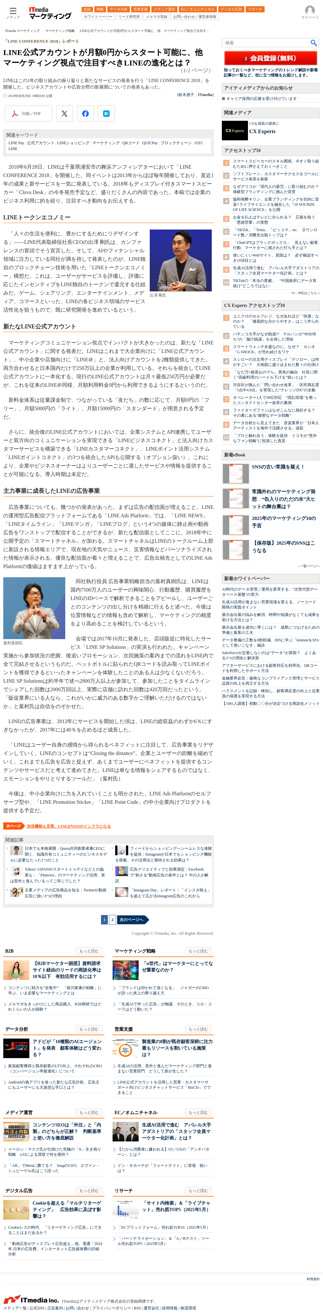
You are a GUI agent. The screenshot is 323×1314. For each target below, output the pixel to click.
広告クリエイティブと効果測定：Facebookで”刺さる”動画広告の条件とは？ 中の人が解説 (162, 875)
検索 (314, 42)
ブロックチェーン (176, 143)
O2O (198, 143)
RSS (137, 1308)
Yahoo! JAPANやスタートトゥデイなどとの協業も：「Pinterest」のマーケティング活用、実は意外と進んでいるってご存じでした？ (57, 875)
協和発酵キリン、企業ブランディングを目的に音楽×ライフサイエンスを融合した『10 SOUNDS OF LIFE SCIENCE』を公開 (276, 204)
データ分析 (16, 1029)
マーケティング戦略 (135, 951)
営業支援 (124, 1029)
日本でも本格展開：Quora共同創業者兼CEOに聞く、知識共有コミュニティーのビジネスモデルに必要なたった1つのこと (58, 854)
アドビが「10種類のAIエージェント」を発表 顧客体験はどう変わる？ (67, 1048)
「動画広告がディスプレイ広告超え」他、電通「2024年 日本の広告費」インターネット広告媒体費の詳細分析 (55, 1248)
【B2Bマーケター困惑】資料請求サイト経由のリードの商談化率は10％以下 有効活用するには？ (67, 970)
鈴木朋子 (186, 94)
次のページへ (131, 919)
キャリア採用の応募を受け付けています (261, 98)
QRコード (131, 143)
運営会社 (151, 1308)
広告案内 (55, 1308)
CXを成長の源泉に (264, 123)
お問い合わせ (77, 1308)
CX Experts (262, 131)
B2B (9, 951)
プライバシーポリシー (111, 1308)
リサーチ (124, 1190)
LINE (12, 149)
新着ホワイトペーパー (247, 578)
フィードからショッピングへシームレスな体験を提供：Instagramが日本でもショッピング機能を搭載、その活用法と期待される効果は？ (163, 854)
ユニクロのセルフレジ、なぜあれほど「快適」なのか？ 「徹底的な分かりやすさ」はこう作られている (276, 321)
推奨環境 (188, 1308)
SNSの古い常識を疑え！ (278, 466)
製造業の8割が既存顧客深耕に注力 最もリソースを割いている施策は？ (179, 1048)
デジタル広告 (19, 1190)
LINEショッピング (73, 143)
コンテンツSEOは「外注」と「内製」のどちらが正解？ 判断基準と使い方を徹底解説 (67, 1131)
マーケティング (106, 143)
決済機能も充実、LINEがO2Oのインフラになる (69, 826)
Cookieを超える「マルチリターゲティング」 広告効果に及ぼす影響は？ (67, 1210)
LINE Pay (16, 143)
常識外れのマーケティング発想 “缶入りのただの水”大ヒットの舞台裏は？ (283, 499)
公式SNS (36, 1308)
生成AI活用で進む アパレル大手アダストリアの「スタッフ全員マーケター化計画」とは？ (176, 1131)
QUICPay (150, 143)
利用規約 (313, 1279)
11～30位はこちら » (305, 293)
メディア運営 (19, 1112)
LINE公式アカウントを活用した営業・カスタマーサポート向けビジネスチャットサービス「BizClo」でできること (164, 1087)
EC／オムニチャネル (136, 1112)
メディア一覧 (15, 1308)
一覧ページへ (310, 566)
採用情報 (169, 1308)
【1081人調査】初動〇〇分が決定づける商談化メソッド (271, 703)
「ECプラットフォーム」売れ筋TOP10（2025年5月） (163, 1227)
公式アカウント (40, 143)
